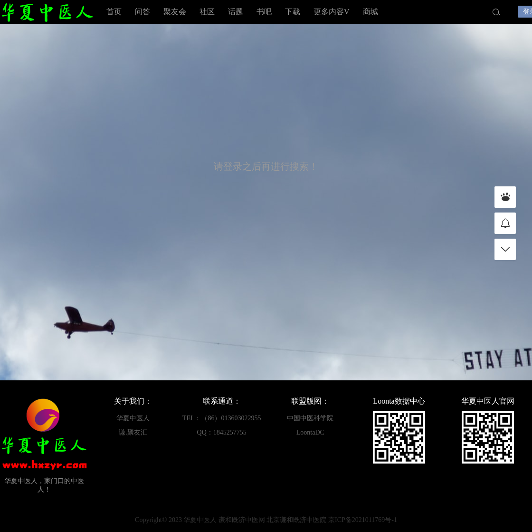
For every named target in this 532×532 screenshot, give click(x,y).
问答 (142, 12)
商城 (370, 12)
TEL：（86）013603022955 (221, 418)
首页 (114, 12)
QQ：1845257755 (222, 432)
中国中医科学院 (310, 418)
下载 (292, 12)
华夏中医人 (47, 12)
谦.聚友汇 (133, 432)
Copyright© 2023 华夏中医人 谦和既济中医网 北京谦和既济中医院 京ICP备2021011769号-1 (266, 519)
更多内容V (332, 12)
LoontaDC (310, 432)
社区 (207, 12)
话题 (235, 12)
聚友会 (174, 12)
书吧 (264, 12)
